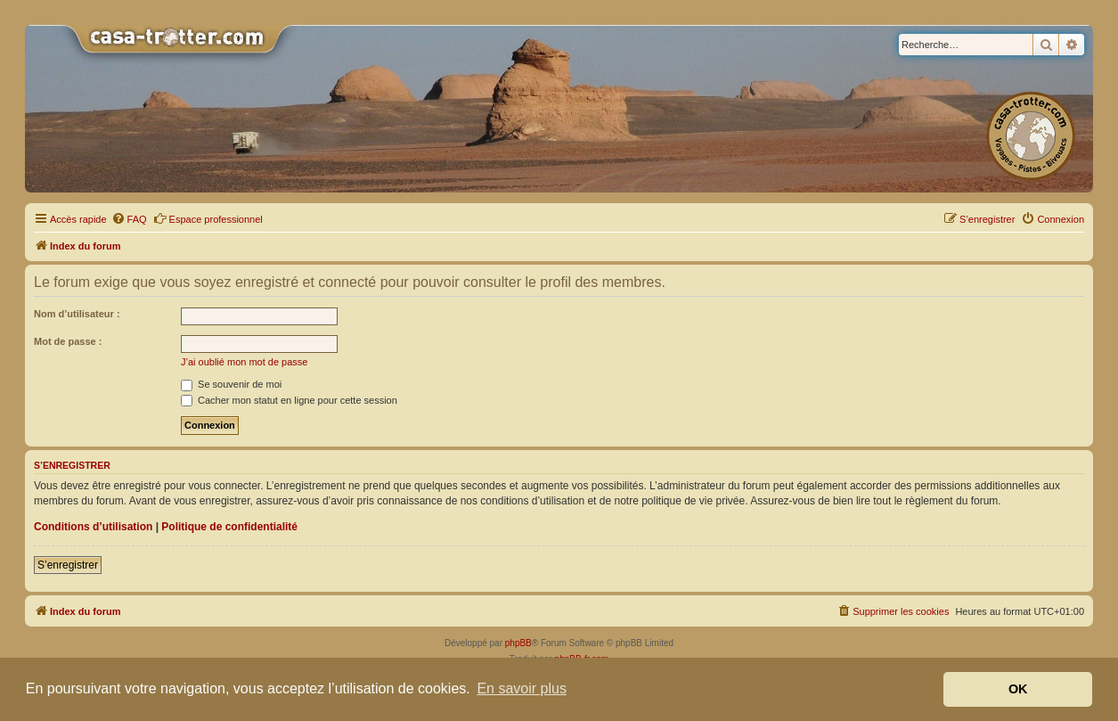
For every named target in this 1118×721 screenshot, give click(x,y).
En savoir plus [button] (522, 688)
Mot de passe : (68, 341)
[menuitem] (129, 219)
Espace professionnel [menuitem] (208, 218)
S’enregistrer (67, 565)
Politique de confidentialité (229, 526)
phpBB (518, 643)
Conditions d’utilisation (93, 526)
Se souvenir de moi (231, 384)
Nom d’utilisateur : (77, 313)
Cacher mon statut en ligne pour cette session (289, 400)
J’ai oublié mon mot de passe (244, 361)
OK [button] (1018, 689)
